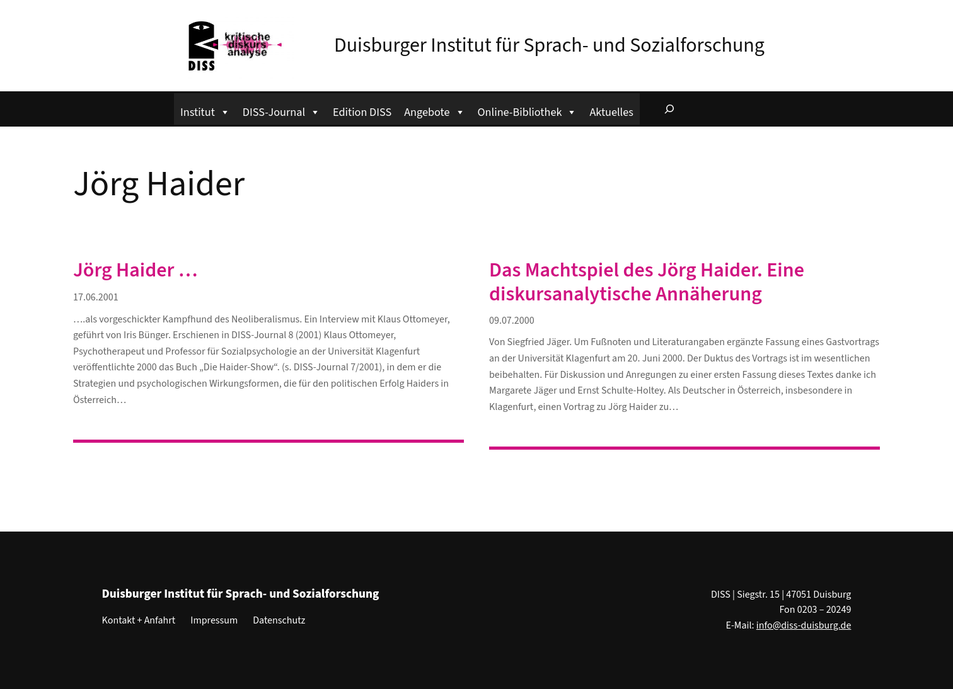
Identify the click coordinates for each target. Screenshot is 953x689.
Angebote (434, 110)
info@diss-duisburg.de (804, 625)
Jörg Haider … (135, 270)
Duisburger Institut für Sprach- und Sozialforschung (549, 45)
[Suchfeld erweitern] (669, 109)
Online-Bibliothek (527, 110)
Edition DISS (362, 112)
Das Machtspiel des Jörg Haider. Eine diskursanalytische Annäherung (646, 282)
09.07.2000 (511, 320)
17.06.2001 (95, 297)
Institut (205, 110)
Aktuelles (611, 112)
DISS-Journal (281, 110)
